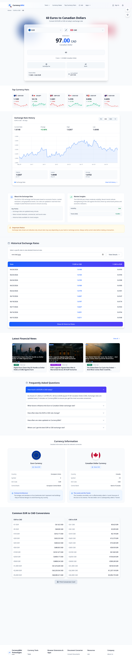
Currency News (57, 5)
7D (101, 119)
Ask (88, 654)
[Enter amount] (66, 52)
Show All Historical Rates (66, 324)
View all (116, 338)
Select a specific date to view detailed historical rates (26, 250)
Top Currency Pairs (70, 5)
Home (9, 10)
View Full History (111, 182)
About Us (110, 654)
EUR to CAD (16, 10)
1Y (115, 119)
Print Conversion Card (66, 582)
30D (105, 119)
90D (110, 119)
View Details (114, 255)
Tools (29, 654)
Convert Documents (73, 654)
